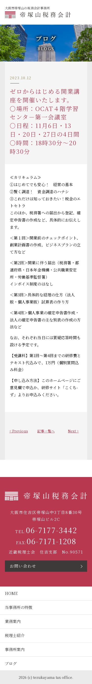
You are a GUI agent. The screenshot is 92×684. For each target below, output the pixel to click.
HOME (11, 593)
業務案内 (13, 621)
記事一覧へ (45, 431)
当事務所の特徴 (18, 607)
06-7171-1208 (51, 541)
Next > (73, 431)
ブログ (11, 663)
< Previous (18, 431)
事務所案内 (15, 649)
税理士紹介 (15, 635)
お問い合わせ (23, 566)
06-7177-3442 (51, 530)
